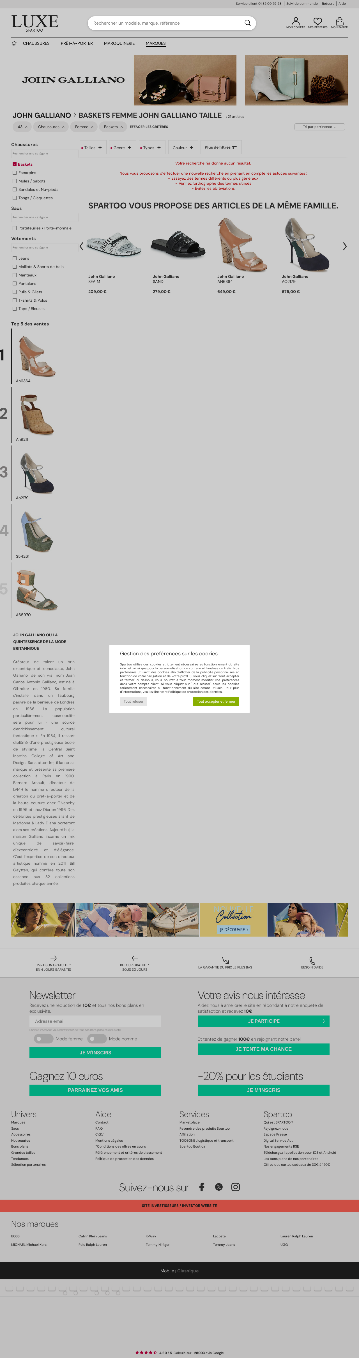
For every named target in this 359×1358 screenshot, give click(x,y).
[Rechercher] (247, 23)
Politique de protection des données (195, 692)
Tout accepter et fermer (216, 701)
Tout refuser (133, 701)
